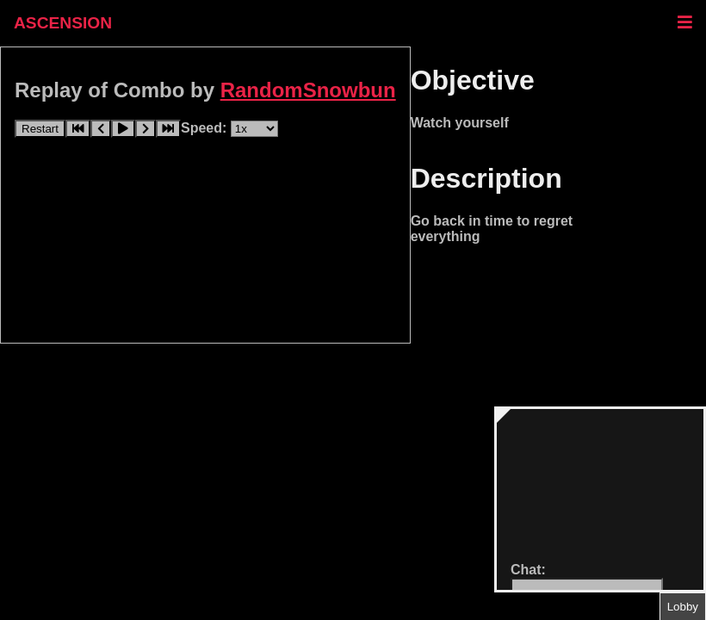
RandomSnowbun (308, 90)
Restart (40, 128)
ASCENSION (63, 23)
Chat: (528, 569)
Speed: (206, 128)
